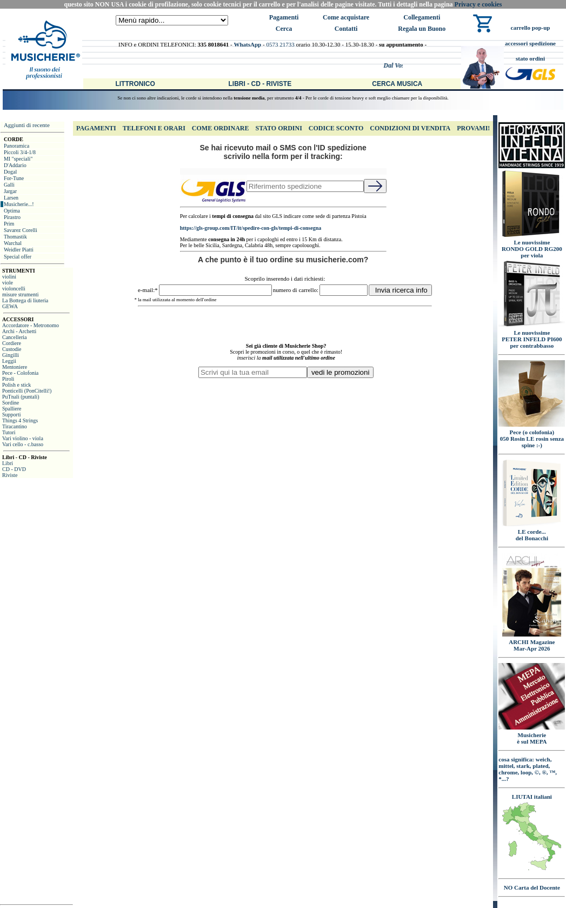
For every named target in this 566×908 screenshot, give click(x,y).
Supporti (11, 414)
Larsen (11, 198)
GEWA (10, 306)
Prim (9, 224)
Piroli (8, 379)
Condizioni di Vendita (410, 128)
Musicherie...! (19, 204)
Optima (12, 211)
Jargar (10, 191)
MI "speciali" (18, 159)
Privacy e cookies (478, 4)
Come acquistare (346, 17)
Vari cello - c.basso (22, 444)
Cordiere (11, 343)
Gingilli (10, 355)
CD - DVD (14, 469)
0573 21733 (280, 44)
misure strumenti (20, 294)
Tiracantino (14, 426)
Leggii (9, 361)
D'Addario (15, 165)
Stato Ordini (278, 128)
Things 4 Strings (20, 420)
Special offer (17, 257)
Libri (7, 463)
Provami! (473, 128)
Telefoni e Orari (154, 128)
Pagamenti (284, 17)
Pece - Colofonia (20, 373)
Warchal (13, 243)
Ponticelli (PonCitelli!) (26, 391)
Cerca (284, 28)
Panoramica (16, 146)
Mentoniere (14, 367)
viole (7, 283)
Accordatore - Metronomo (30, 325)
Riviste (9, 475)
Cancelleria (14, 337)
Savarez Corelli (20, 230)
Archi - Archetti (19, 331)
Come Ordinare (220, 128)
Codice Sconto (336, 128)
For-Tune (14, 178)
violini (9, 277)
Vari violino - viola (22, 438)
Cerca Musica (397, 84)
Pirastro (12, 217)
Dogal (10, 172)
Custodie (12, 349)
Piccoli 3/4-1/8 (20, 152)
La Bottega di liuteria (25, 300)
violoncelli (13, 288)
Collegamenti (421, 17)
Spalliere (12, 409)
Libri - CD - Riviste (259, 84)
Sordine (10, 403)
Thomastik (15, 237)
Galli (9, 185)
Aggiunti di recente (27, 125)
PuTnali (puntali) (20, 397)
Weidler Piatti (19, 250)
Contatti (346, 28)
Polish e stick (16, 385)
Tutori (9, 432)
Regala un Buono (421, 28)
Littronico (135, 84)
